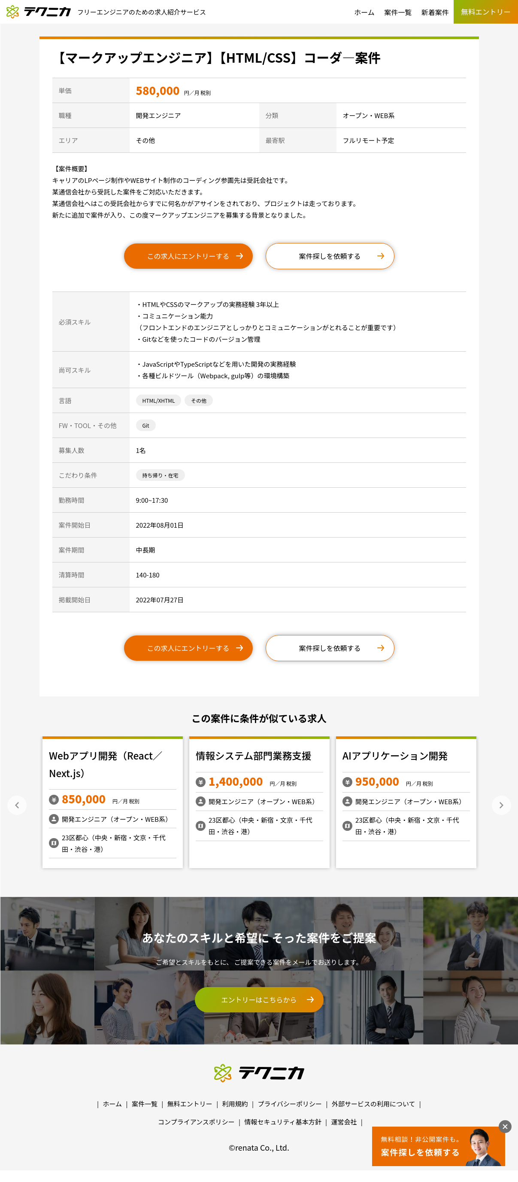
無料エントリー (189, 1103)
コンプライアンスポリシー (196, 1121)
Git (145, 425)
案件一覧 (398, 12)
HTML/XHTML (158, 400)
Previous (17, 805)
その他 (198, 400)
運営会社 (344, 1121)
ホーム (364, 12)
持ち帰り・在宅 (160, 475)
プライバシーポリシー (289, 1103)
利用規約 (235, 1103)
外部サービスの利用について (373, 1103)
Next (501, 805)
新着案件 (435, 12)
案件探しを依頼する (329, 256)
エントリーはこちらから (259, 999)
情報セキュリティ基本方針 (283, 1121)
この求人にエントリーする (188, 256)
